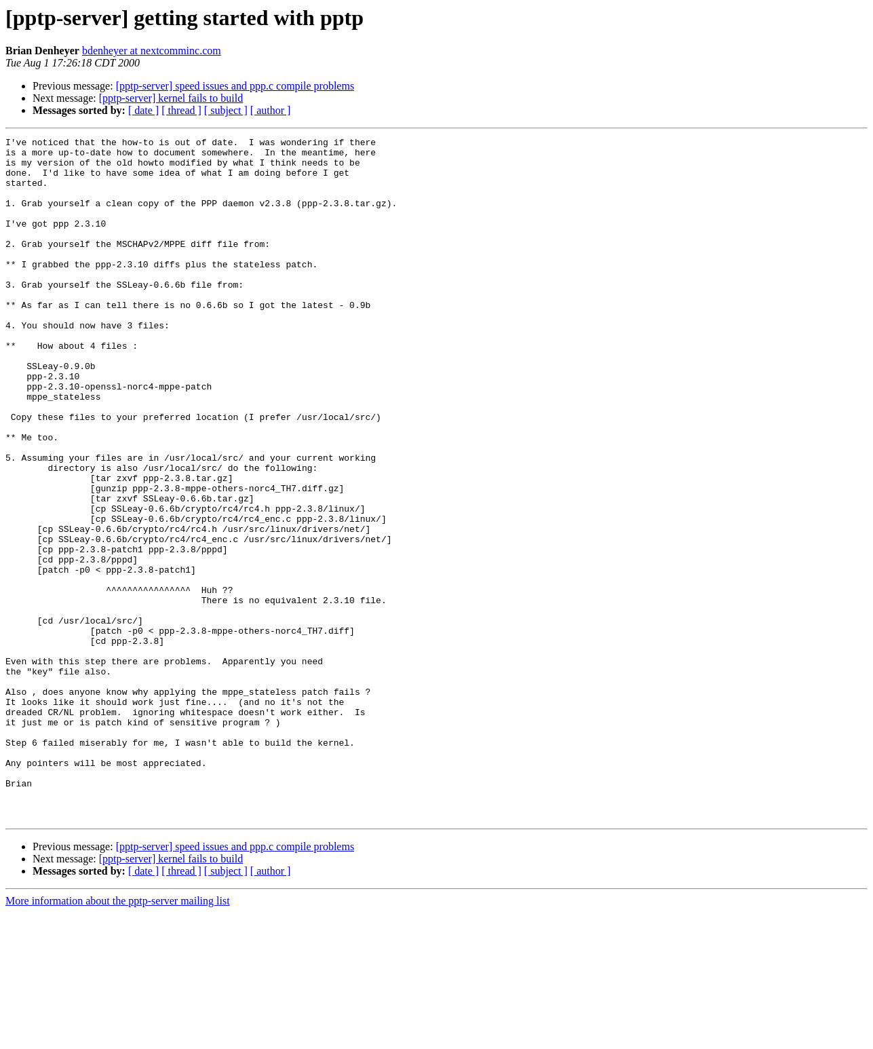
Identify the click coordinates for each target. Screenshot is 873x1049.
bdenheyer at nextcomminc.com (151, 50)
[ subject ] (226, 110)
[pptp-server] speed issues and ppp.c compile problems (235, 86)
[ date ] (143, 110)
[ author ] (270, 110)
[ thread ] (181, 110)
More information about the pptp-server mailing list (117, 1037)
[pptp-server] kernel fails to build (171, 98)
